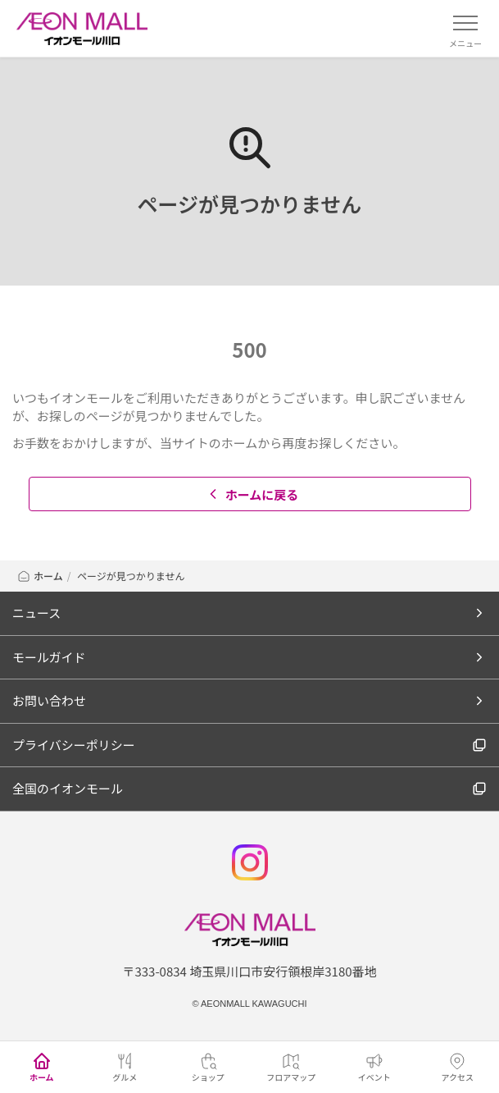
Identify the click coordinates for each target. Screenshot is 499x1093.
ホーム (39, 576)
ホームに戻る (252, 494)
